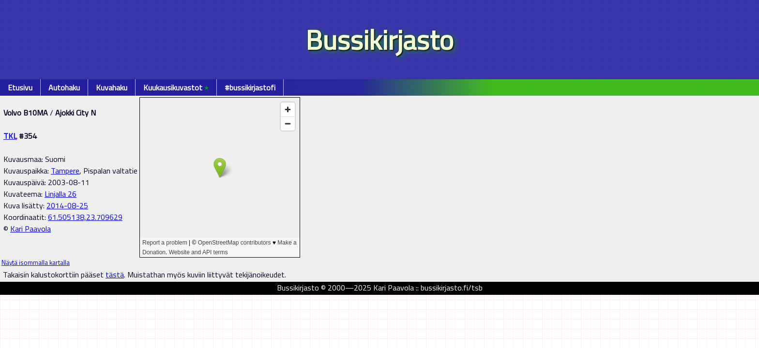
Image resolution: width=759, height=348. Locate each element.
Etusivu (20, 87)
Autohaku (64, 87)
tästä (115, 274)
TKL (10, 136)
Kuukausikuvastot (176, 87)
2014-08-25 (67, 205)
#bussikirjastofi (250, 87)
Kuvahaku (111, 87)
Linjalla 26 (60, 194)
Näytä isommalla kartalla (35, 262)
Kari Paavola (30, 228)
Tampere (65, 170)
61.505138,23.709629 (85, 217)
